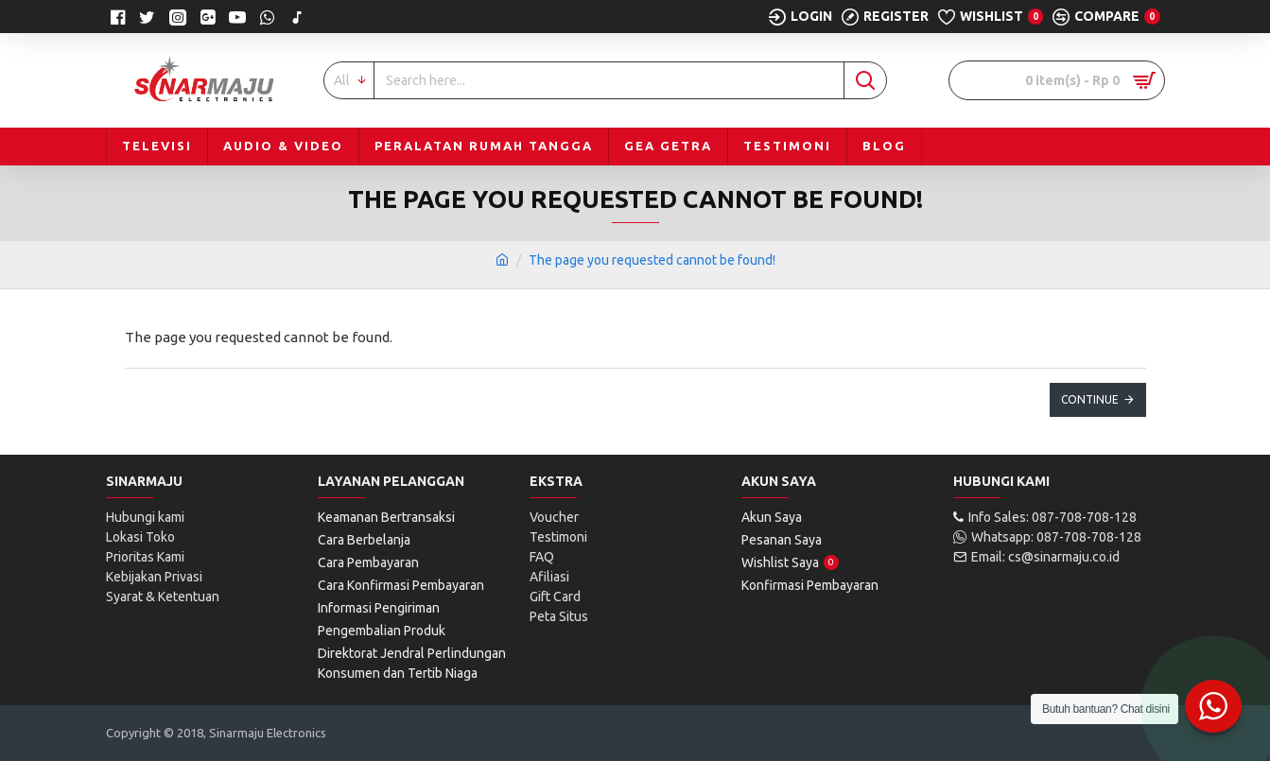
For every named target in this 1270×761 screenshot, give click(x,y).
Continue (1090, 399)
